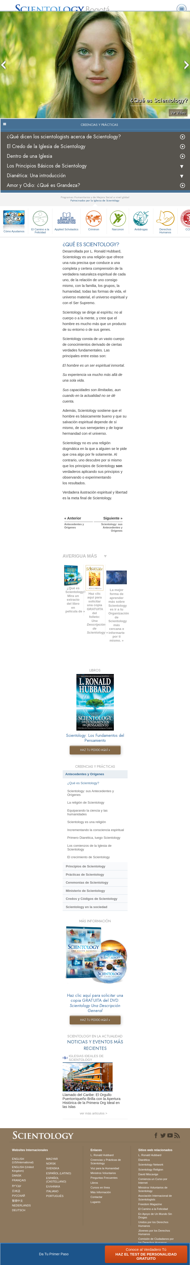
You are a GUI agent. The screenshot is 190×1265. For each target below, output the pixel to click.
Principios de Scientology (85, 866)
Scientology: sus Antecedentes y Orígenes (90, 793)
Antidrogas (141, 220)
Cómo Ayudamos (13, 231)
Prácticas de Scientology (85, 874)
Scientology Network (150, 1164)
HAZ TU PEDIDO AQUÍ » (95, 750)
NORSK (51, 1163)
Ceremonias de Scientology (87, 882)
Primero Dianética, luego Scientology (93, 838)
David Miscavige (148, 1174)
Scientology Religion (150, 1169)
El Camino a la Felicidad (40, 221)
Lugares (96, 1201)
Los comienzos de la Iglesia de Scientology (89, 847)
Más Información (101, 1192)
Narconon (118, 220)
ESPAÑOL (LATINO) (58, 1173)
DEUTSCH (18, 1210)
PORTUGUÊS (54, 1195)
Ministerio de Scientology (85, 891)
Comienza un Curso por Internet (152, 1181)
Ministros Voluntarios (103, 1173)
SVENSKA (52, 1168)
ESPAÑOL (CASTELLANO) (56, 1180)
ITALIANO (52, 1191)
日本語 (16, 1190)
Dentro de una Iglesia (29, 156)
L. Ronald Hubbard (102, 1155)
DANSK (16, 1175)
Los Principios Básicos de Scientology (47, 165)
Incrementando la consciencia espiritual (95, 830)
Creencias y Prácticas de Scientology (106, 1161)
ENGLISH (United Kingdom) (23, 1169)
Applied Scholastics (66, 220)
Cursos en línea (100, 1187)
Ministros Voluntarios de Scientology (153, 1189)
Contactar (97, 1196)
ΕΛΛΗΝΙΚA (53, 1186)
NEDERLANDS (21, 1205)
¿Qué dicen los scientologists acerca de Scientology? (64, 136)
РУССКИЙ (18, 1195)
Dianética (144, 1159)
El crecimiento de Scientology (88, 857)
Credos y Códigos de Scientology (91, 899)
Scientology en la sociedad (86, 907)
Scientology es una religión (86, 822)
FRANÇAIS (19, 1180)
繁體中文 (17, 1200)
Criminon (93, 220)
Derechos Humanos (165, 221)
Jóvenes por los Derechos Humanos (154, 1232)
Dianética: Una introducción (36, 175)
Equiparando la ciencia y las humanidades (87, 812)
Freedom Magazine (150, 1204)
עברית (16, 1186)
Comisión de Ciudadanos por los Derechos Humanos (156, 1240)
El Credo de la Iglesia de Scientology (46, 146)
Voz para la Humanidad (105, 1168)
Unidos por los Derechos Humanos (153, 1224)
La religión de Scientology (85, 802)
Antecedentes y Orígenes (84, 774)
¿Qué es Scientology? (83, 783)
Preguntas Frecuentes (104, 1177)
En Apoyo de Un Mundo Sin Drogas (155, 1215)
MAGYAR (52, 1158)
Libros (94, 1182)
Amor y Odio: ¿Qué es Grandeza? (43, 185)
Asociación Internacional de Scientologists (155, 1197)
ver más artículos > (93, 1113)
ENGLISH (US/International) (22, 1160)
